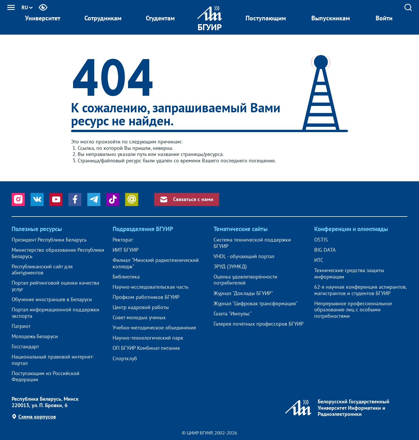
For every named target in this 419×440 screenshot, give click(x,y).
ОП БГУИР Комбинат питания (146, 348)
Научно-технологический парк (148, 338)
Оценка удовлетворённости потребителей (245, 280)
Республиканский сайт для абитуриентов (42, 269)
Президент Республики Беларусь (49, 240)
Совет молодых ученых (139, 317)
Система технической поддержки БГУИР (252, 243)
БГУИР (210, 27)
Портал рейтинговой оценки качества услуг (55, 286)
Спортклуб (125, 358)
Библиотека (126, 277)
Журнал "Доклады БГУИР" (243, 293)
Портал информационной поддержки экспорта (55, 312)
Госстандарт (25, 346)
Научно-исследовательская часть (150, 287)
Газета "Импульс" (233, 314)
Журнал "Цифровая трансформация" (256, 303)
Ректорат (123, 240)
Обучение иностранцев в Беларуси (52, 299)
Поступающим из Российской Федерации (45, 376)
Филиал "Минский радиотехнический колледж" (156, 263)
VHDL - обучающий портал (244, 256)
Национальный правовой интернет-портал (53, 360)
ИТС (318, 260)
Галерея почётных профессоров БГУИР (258, 324)
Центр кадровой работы (141, 307)
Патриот (21, 326)
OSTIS (321, 240)
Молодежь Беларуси (35, 336)
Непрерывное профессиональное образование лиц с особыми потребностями (353, 309)
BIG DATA (325, 250)
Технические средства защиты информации (349, 273)
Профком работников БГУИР (146, 297)
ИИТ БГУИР (126, 250)
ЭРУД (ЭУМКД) (230, 266)
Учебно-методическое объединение (154, 327)
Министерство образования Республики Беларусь (58, 253)
